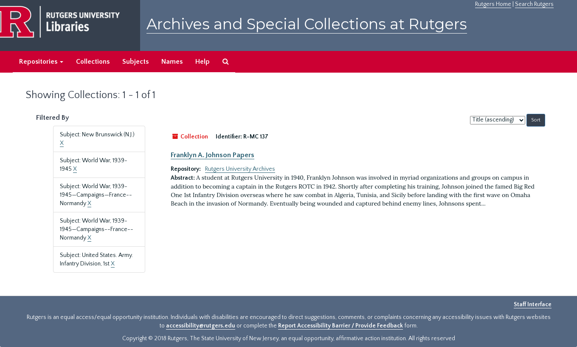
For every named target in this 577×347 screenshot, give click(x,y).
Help (202, 61)
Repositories (41, 61)
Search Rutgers (534, 4)
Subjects (135, 61)
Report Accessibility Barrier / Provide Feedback (340, 325)
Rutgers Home (493, 4)
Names (172, 61)
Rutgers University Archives (240, 169)
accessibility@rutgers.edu (200, 325)
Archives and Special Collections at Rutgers (306, 24)
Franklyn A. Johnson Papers (212, 155)
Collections (93, 61)
